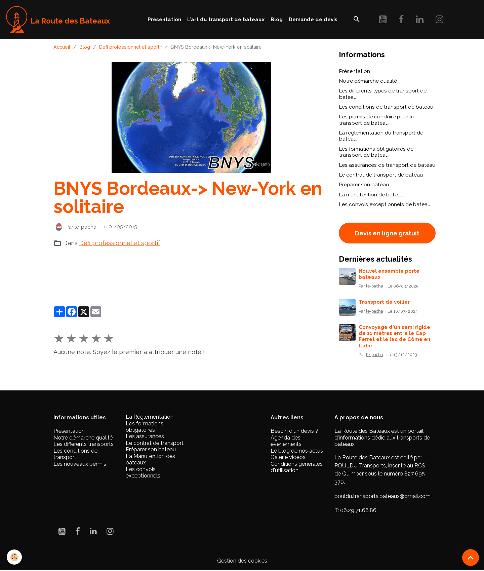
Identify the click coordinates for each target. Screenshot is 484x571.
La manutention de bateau (371, 195)
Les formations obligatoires (144, 426)
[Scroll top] (470, 557)
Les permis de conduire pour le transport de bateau (376, 120)
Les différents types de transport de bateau (383, 94)
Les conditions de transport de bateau (386, 107)
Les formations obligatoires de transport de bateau (376, 152)
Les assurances (145, 436)
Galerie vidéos (288, 457)
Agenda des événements (286, 440)
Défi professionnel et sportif (130, 47)
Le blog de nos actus (297, 451)
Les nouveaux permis (79, 464)
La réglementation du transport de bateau (381, 136)
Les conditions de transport (75, 454)
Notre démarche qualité (368, 81)
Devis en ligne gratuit (387, 233)
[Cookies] (14, 557)
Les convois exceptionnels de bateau (385, 204)
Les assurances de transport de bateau (387, 165)
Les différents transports (83, 444)
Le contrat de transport (155, 443)
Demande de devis (313, 19)
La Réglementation (149, 417)
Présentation (164, 19)
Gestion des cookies (242, 561)
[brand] (58, 19)
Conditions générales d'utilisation (297, 467)
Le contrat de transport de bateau (381, 175)
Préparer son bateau (364, 185)
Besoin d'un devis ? (294, 431)
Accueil (61, 47)
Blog (277, 19)
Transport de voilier (384, 302)
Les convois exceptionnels (143, 472)
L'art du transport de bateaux (226, 19)
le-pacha (85, 227)
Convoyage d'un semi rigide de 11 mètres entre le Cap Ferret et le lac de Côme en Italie (394, 336)
